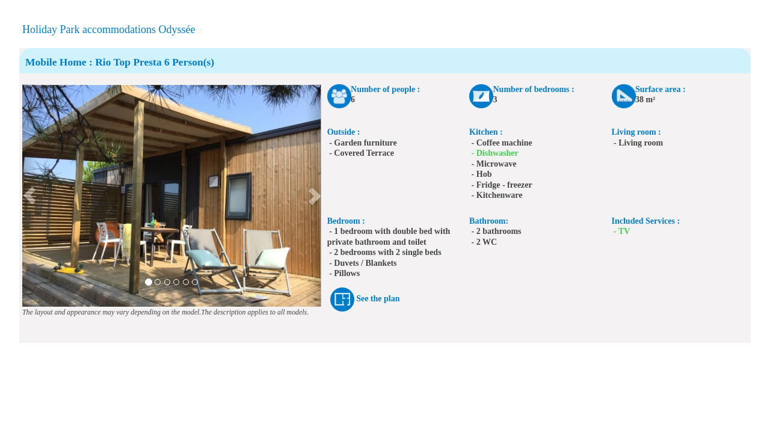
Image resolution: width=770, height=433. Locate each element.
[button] (29, 195)
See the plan (377, 298)
